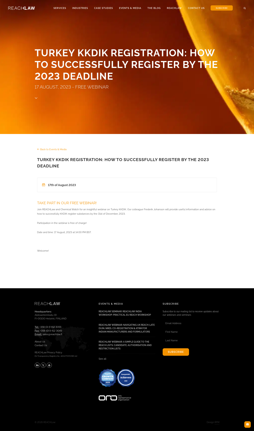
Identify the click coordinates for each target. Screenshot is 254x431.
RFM (217, 422)
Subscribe (222, 8)
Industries (80, 8)
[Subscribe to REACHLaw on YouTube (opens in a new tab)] (49, 365)
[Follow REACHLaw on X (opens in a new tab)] (43, 365)
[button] (245, 7)
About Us (40, 341)
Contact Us (196, 8)
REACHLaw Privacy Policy (48, 352)
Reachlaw (174, 8)
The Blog (154, 8)
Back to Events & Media (52, 149)
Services (59, 8)
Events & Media (130, 8)
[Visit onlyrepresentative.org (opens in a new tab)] (115, 393)
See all (102, 358)
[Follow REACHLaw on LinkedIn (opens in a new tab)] (37, 365)
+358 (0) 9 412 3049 (51, 330)
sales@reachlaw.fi (52, 334)
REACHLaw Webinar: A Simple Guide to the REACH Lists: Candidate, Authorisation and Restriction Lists (125, 345)
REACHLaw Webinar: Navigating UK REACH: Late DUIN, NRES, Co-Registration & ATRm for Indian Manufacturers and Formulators (127, 328)
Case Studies (103, 8)
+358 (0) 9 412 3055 (50, 327)
